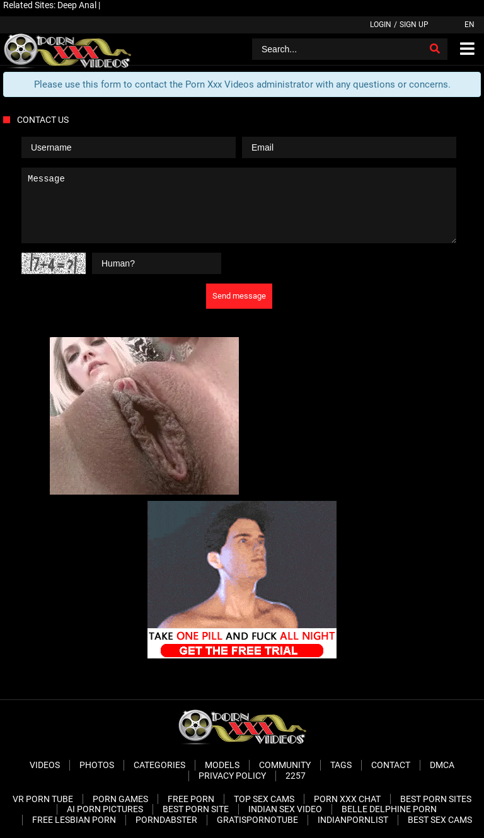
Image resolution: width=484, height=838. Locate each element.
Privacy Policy (232, 776)
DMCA (442, 765)
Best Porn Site (196, 809)
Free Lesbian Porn (74, 820)
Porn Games (120, 799)
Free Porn (191, 799)
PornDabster (166, 820)
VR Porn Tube (43, 799)
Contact (390, 765)
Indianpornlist (353, 820)
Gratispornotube (257, 820)
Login (380, 24)
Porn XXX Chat (347, 799)
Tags (341, 765)
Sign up (414, 24)
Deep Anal (76, 5)
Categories (159, 765)
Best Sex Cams (440, 820)
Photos (96, 765)
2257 (295, 776)
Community (285, 765)
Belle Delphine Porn (389, 809)
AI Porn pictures (105, 809)
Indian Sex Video (285, 809)
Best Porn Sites (435, 799)
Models (222, 765)
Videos (45, 765)
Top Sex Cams (264, 799)
